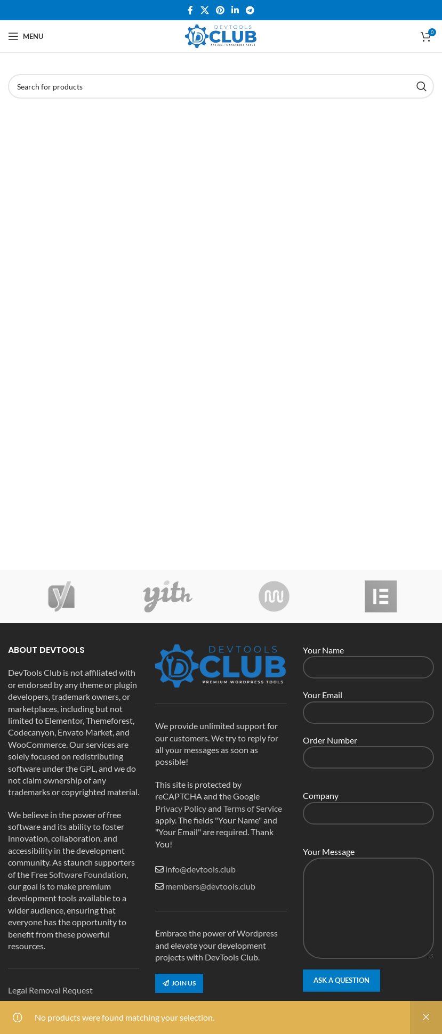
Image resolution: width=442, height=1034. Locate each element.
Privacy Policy (180, 808)
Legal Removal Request (50, 990)
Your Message (368, 879)
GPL (87, 768)
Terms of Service (252, 808)
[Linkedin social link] (235, 10)
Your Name (368, 658)
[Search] (221, 86)
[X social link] (204, 10)
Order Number (368, 748)
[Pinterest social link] (220, 10)
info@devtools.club (200, 869)
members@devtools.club (210, 886)
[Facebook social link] (190, 10)
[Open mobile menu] (26, 36)
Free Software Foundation (78, 874)
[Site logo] (221, 35)
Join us (179, 983)
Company (368, 803)
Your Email (368, 703)
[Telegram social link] (250, 10)
